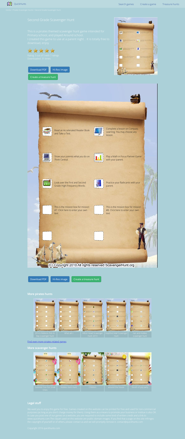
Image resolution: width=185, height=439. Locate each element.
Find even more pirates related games (46, 341)
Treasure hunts (170, 4)
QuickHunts (20, 3)
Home (8, 10)
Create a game (148, 4)
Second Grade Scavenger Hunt (48, 10)
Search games (126, 4)
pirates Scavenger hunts (23, 10)
